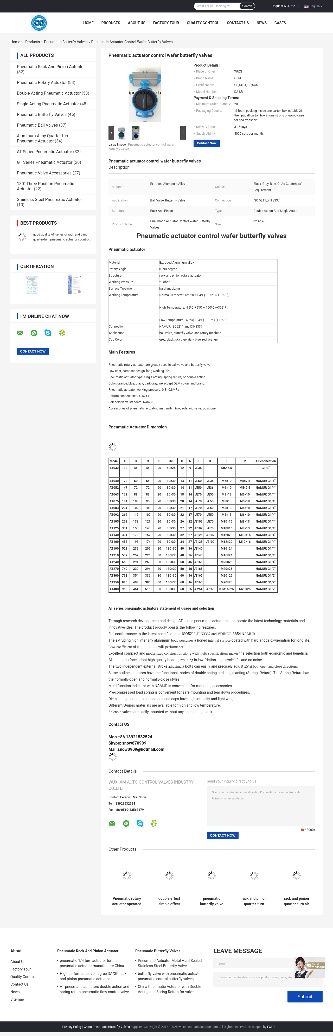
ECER (271, 1027)
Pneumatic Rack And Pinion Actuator (51, 66)
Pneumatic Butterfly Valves (65, 42)
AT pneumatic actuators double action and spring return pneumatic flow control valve (94, 989)
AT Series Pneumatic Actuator (44, 151)
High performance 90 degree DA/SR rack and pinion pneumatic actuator (93, 976)
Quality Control (203, 23)
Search (247, 6)
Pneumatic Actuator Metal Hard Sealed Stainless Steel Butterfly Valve (170, 963)
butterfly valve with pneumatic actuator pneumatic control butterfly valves (170, 976)
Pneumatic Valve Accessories (44, 173)
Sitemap (17, 999)
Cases (280, 23)
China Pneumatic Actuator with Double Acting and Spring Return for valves (169, 989)
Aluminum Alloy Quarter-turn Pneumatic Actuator (43, 138)
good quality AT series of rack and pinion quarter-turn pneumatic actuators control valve (61, 239)
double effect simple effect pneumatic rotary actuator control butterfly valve (169, 901)
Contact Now (206, 143)
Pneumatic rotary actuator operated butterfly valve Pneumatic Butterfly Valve (127, 901)
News (262, 23)
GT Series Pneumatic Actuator (45, 162)
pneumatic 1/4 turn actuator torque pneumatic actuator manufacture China (92, 963)
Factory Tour (166, 23)
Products (110, 23)
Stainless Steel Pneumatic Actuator (49, 199)
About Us (136, 23)
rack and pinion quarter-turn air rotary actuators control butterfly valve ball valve (296, 901)
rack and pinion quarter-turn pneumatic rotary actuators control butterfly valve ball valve (254, 901)
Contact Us (238, 23)
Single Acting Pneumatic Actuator (48, 103)
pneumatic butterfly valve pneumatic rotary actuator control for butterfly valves (211, 901)
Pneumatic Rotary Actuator (42, 82)
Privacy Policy (71, 1027)
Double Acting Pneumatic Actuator (49, 93)
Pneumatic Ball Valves (37, 125)
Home (88, 23)
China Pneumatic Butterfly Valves (107, 1027)
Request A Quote (283, 6)
